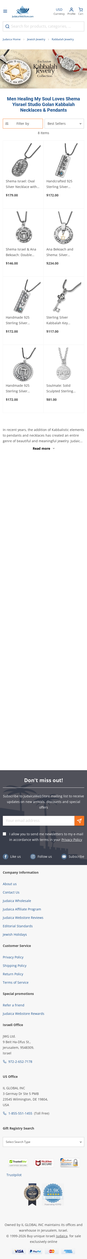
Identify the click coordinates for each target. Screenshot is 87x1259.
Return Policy (13, 974)
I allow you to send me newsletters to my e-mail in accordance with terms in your (46, 837)
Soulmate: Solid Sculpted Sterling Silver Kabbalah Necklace (59, 388)
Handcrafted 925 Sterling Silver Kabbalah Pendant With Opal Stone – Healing (60, 184)
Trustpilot (14, 1175)
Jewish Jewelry (36, 39)
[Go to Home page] (22, 12)
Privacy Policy (71, 839)
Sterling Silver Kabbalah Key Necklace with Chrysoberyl (57, 320)
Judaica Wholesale (17, 900)
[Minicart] (80, 11)
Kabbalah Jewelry (63, 39)
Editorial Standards (18, 926)
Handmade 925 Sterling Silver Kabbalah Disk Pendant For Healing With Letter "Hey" (21, 388)
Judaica (62, 1236)
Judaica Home (12, 39)
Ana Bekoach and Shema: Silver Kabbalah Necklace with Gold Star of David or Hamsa (61, 252)
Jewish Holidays (15, 934)
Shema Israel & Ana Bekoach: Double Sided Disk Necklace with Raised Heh (21, 252)
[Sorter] (64, 124)
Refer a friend (13, 1005)
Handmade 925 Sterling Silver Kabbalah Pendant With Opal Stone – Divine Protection (20, 320)
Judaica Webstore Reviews (23, 917)
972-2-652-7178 (20, 1061)
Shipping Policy (14, 965)
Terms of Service (16, 982)
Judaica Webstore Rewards (23, 1013)
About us (10, 884)
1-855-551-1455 (20, 1113)
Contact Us (11, 892)
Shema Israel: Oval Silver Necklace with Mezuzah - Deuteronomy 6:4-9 (21, 184)
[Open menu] (5, 12)
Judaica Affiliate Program (22, 909)
